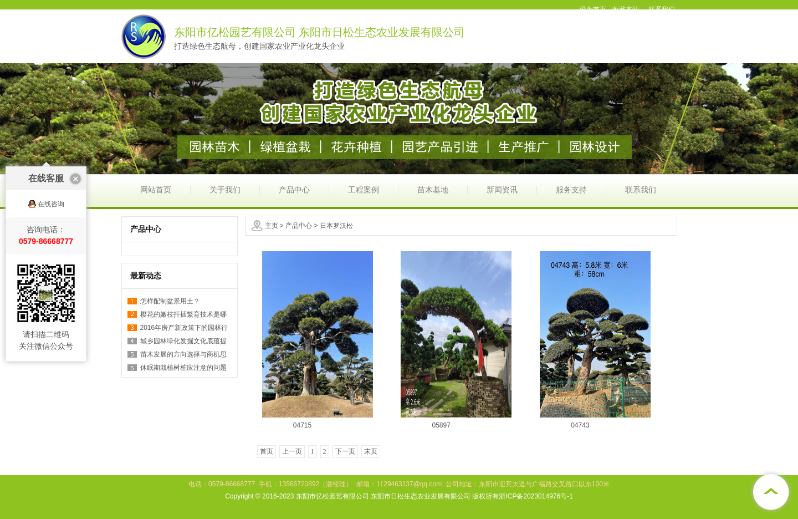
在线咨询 (51, 196)
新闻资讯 (502, 189)
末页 (370, 451)
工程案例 (363, 189)
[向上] (770, 491)
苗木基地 (432, 189)
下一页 (345, 451)
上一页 (292, 451)
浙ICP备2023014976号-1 (535, 496)
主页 (271, 226)
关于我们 (225, 189)
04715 (302, 425)
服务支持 (571, 189)
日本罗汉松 (336, 226)
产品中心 (294, 189)
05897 (441, 425)
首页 (266, 451)
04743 (580, 425)
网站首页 (155, 189)
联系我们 (640, 189)
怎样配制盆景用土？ (170, 301)
